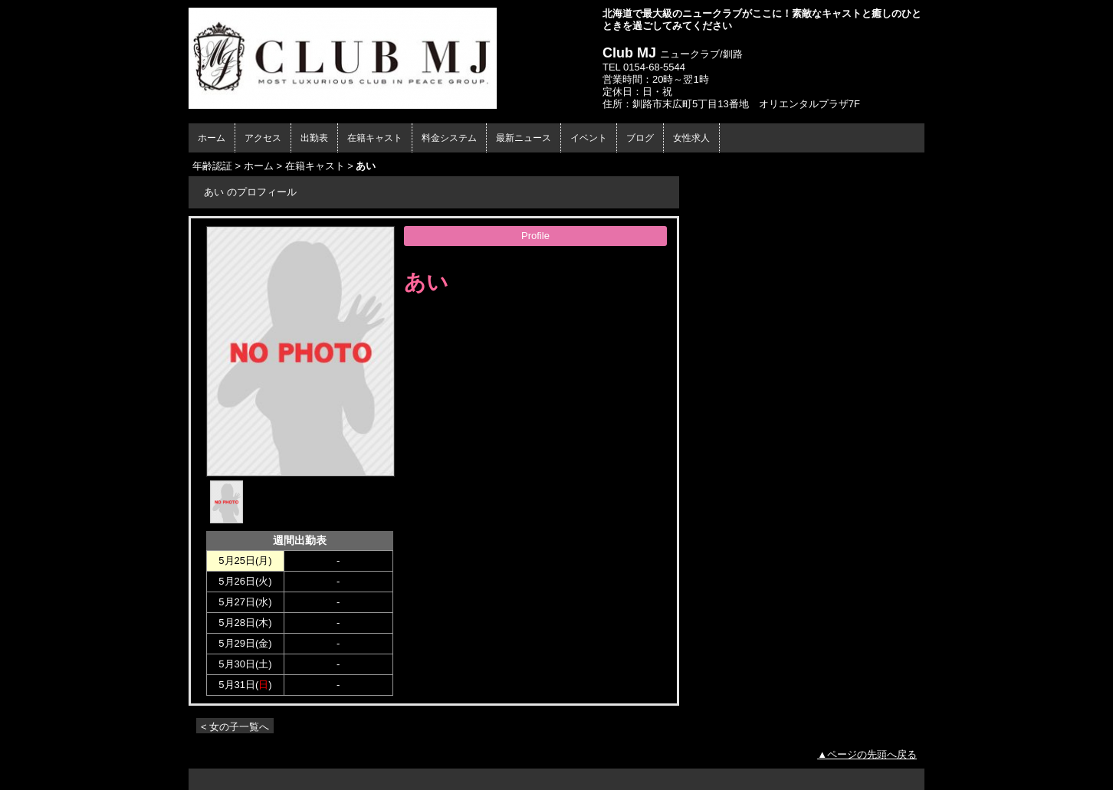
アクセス (263, 138)
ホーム (211, 138)
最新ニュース (523, 138)
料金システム (449, 138)
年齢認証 (212, 166)
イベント (588, 138)
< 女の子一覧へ (235, 727)
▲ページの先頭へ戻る (867, 754)
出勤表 (314, 138)
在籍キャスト (374, 138)
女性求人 (691, 138)
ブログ (640, 138)
